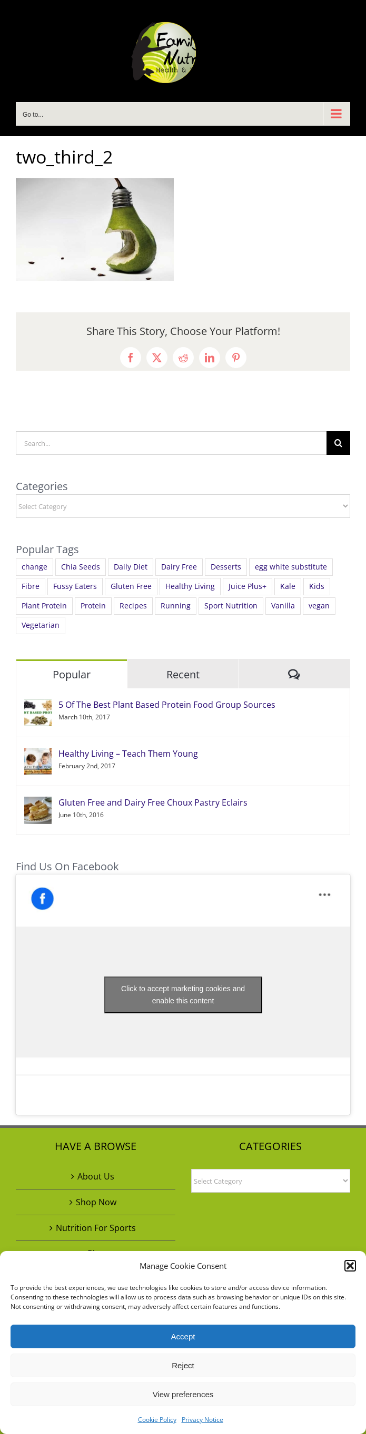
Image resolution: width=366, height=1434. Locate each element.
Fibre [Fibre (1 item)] (30, 586)
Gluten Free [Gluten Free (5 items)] (131, 586)
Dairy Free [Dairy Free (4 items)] (179, 567)
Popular (72, 674)
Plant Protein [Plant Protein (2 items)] (44, 606)
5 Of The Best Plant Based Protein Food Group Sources (166, 704)
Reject (183, 1365)
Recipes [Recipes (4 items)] (133, 606)
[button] (350, 1265)
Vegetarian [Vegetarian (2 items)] (41, 625)
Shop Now (96, 1202)
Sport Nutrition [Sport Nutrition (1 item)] (231, 606)
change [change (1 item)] (34, 567)
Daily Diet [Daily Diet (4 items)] (130, 567)
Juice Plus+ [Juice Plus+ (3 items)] (247, 586)
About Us (95, 1176)
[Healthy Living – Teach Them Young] (38, 755)
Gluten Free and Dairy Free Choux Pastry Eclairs (153, 802)
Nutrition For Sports (96, 1228)
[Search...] (171, 443)
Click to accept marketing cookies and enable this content (183, 994)
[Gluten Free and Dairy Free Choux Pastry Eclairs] (38, 804)
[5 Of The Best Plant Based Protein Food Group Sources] (38, 706)
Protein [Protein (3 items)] (93, 606)
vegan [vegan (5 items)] (319, 606)
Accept (183, 1336)
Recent (183, 674)
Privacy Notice (202, 1419)
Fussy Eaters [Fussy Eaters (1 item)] (75, 586)
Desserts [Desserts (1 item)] (226, 567)
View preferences (183, 1394)
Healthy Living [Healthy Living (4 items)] (190, 586)
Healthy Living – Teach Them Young (128, 753)
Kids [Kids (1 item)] (316, 586)
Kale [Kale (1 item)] (287, 586)
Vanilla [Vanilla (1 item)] (283, 606)
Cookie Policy (157, 1419)
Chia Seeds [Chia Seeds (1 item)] (80, 567)
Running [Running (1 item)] (176, 606)
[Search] (338, 443)
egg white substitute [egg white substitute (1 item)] (291, 567)
